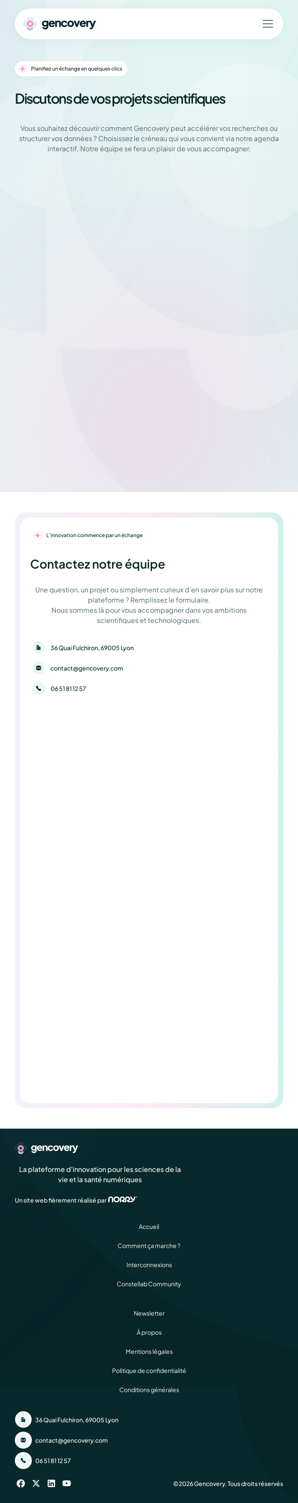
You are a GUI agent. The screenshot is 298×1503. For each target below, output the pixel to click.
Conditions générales (149, 1389)
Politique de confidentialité (149, 1370)
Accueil (149, 1226)
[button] (266, 24)
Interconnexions (149, 1264)
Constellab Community (149, 1284)
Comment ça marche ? (149, 1245)
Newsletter (149, 1313)
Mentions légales (149, 1351)
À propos (149, 1332)
